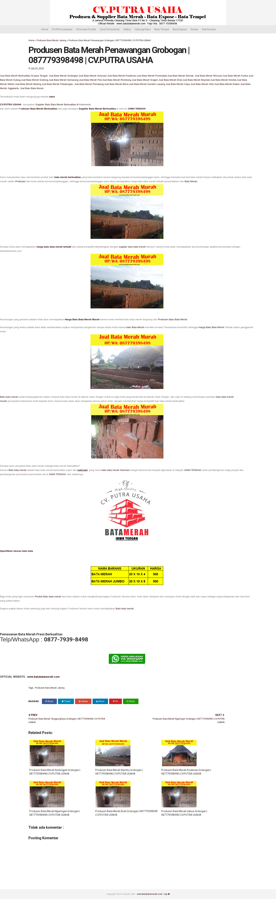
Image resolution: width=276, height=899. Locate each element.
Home (44, 29)
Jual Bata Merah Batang (28, 84)
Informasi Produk (86, 29)
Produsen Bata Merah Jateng (51, 40)
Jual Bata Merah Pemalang (88, 84)
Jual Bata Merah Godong (34, 80)
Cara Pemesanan (110, 29)
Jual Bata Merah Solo (202, 84)
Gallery (127, 29)
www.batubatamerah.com (43, 676)
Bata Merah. (191, 181)
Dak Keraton (209, 29)
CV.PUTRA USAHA (11, 104)
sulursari (82, 470)
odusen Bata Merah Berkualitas (39, 108)
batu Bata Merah (135, 327)
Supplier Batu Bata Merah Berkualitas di (57, 104)
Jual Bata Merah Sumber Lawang (147, 84)
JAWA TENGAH (137, 108)
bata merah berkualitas (67, 177)
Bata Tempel (161, 29)
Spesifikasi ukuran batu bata (16, 551)
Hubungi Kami (143, 29)
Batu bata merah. (125, 608)
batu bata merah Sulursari (116, 470)
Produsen (20, 181)
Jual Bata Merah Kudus (235, 75)
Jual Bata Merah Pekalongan (57, 84)
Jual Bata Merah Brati (170, 80)
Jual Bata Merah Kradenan (121, 75)
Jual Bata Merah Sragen (145, 80)
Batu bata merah (9, 396)
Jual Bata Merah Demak (180, 75)
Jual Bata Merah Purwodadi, (152, 75)
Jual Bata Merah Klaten (227, 84)
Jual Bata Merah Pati (90, 80)
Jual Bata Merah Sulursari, (93, 75)
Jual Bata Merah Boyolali (196, 80)
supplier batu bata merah (132, 246)
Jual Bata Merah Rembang (116, 80)
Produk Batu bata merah (47, 596)
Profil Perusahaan (62, 29)
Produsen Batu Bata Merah (172, 319)
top (167, 894)
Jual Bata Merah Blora (116, 84)
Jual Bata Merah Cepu (178, 84)
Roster (194, 29)
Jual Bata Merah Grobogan (63, 75)
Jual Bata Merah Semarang (63, 80)
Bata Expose (180, 29)
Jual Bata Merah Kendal (223, 80)
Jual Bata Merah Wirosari (208, 75)
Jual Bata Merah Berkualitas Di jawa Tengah (24, 75)
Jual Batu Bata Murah (31, 88)
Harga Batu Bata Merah (211, 327)
